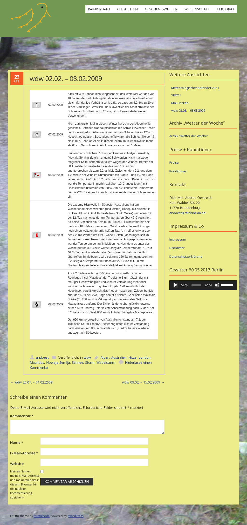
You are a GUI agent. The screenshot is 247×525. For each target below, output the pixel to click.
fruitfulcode (42, 516)
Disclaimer (177, 248)
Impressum (177, 239)
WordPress (75, 516)
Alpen (105, 357)
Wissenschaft (197, 9)
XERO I (176, 95)
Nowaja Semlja (58, 362)
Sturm (90, 362)
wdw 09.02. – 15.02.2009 (143, 382)
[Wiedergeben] (175, 285)
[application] (203, 285)
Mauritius (37, 362)
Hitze (133, 357)
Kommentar (22, 416)
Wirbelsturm (105, 362)
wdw (87, 357)
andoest (42, 357)
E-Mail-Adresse (24, 453)
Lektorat (225, 9)
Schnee (77, 362)
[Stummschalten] (217, 285)
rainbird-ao (99, 9)
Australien (119, 357)
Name (16, 442)
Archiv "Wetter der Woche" (188, 136)
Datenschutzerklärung (185, 256)
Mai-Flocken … (181, 103)
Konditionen (178, 171)
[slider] (196, 285)
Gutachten (127, 9)
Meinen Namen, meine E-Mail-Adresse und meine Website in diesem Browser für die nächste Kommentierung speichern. (25, 484)
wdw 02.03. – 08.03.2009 (188, 110)
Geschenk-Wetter (161, 9)
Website (17, 463)
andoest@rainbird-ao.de (187, 213)
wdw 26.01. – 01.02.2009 (31, 382)
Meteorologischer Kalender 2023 (195, 88)
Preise (174, 162)
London (144, 357)
